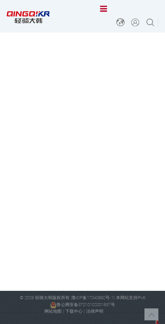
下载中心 (73, 311)
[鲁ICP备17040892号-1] (93, 298)
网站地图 (53, 311)
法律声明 (94, 311)
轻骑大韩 (43, 298)
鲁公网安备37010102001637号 (82, 305)
